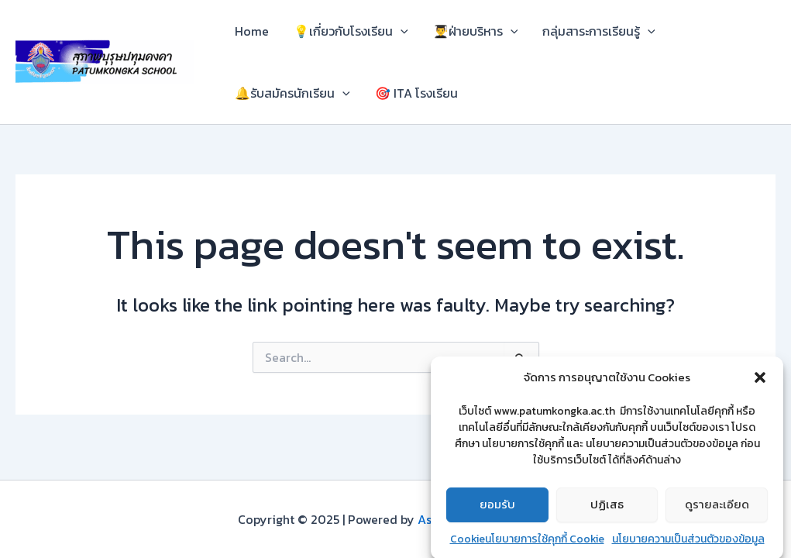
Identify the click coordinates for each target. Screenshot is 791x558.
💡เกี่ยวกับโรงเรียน (351, 31)
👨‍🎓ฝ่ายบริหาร (475, 31)
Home (252, 31)
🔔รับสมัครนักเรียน (292, 93)
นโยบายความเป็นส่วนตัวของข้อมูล (688, 544)
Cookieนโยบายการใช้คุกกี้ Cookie (527, 544)
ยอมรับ (497, 509)
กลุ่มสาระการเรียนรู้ (598, 31)
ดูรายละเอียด (717, 509)
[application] (400, 31)
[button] (760, 383)
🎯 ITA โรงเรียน (416, 93)
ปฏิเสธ (607, 509)
